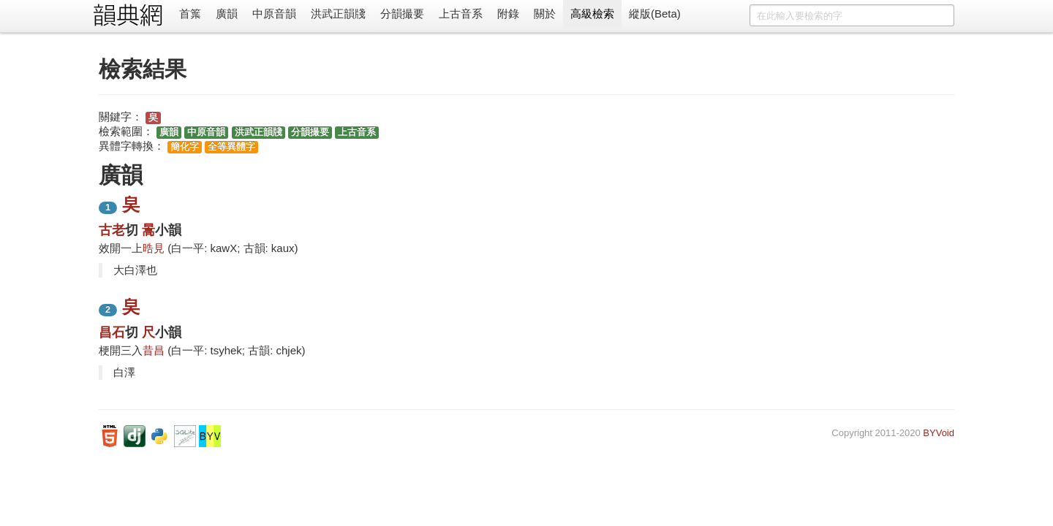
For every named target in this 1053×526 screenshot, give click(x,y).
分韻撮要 (402, 13)
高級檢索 (592, 13)
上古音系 (461, 13)
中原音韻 (274, 13)
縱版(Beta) (655, 13)
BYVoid (938, 432)
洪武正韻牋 (338, 13)
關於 (545, 13)
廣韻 (227, 13)
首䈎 (190, 13)
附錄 (508, 13)
